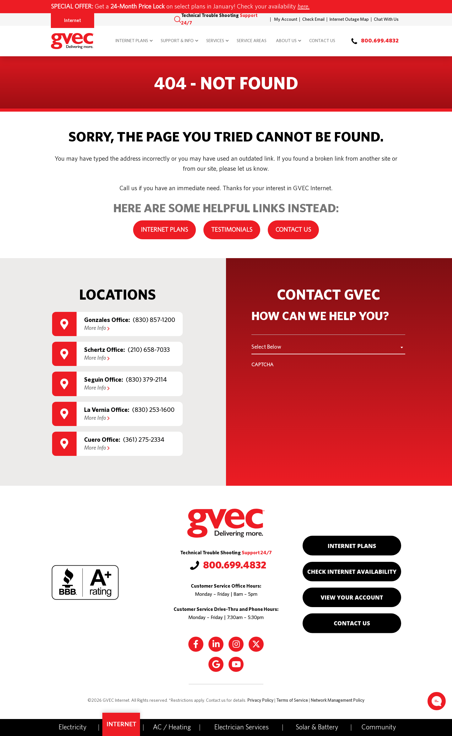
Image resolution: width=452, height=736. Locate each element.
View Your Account (352, 597)
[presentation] (299, 384)
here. (303, 6)
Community (378, 727)
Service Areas (251, 41)
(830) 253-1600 (153, 410)
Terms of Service (292, 700)
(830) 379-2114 (146, 380)
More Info (97, 328)
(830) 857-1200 (154, 320)
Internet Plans (132, 41)
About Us (286, 41)
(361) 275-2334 (143, 440)
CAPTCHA (262, 364)
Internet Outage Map (349, 19)
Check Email (313, 19)
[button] (177, 19)
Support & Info (177, 41)
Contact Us (322, 41)
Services (215, 41)
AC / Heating (172, 727)
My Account (285, 19)
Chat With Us (386, 19)
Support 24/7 (257, 552)
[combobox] (328, 347)
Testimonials (231, 230)
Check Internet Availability (351, 571)
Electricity (73, 727)
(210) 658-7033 (149, 350)
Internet (72, 20)
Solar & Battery (317, 727)
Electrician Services (241, 727)
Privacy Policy (260, 700)
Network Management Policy (337, 700)
